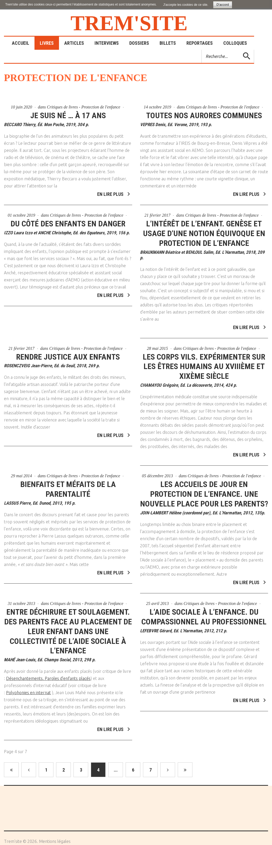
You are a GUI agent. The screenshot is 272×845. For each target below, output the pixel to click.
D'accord (222, 5)
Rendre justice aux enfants (68, 353)
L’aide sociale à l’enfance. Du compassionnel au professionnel (203, 613)
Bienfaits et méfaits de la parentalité (68, 486)
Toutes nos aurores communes (204, 115)
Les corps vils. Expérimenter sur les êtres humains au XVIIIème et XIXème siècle (204, 363)
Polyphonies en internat (28, 689)
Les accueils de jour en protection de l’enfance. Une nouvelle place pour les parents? (204, 491)
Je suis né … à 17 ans (68, 115)
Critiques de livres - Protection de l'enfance (83, 107)
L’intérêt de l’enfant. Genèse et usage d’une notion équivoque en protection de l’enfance (204, 230)
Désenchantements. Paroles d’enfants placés (48, 675)
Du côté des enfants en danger (68, 220)
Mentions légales (55, 841)
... (116, 770)
